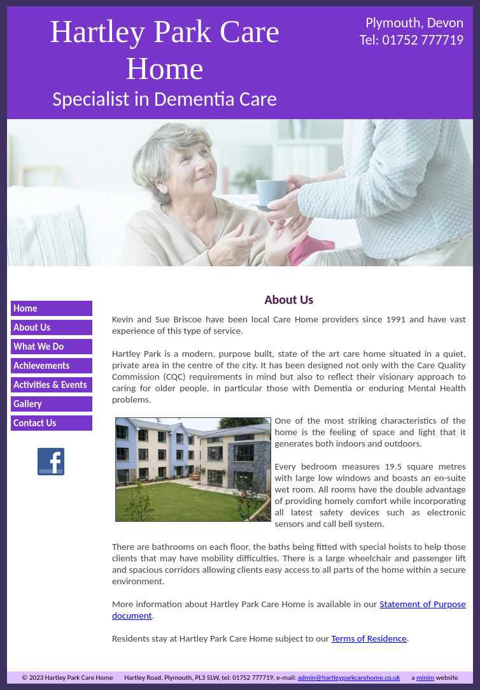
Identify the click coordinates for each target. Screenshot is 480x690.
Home (25, 308)
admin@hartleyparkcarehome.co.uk (349, 677)
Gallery (27, 404)
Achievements (41, 365)
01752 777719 (423, 39)
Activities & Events (50, 385)
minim (425, 677)
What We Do (38, 346)
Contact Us (34, 423)
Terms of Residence (369, 638)
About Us (31, 327)
